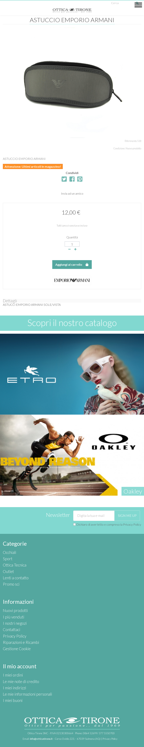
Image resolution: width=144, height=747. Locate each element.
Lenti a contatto (16, 577)
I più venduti (13, 616)
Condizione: (119, 148)
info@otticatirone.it (41, 738)
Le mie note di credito (21, 681)
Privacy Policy (132, 524)
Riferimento (131, 140)
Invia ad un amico (72, 193)
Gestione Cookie (17, 648)
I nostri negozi (15, 623)
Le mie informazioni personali (27, 694)
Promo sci (11, 584)
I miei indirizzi (14, 687)
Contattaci (11, 629)
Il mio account (19, 666)
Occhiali (9, 552)
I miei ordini (13, 675)
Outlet (8, 571)
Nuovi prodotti (15, 610)
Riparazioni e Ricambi (21, 642)
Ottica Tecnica (14, 564)
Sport (7, 558)
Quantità (72, 237)
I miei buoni (13, 700)
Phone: (95, 733)
